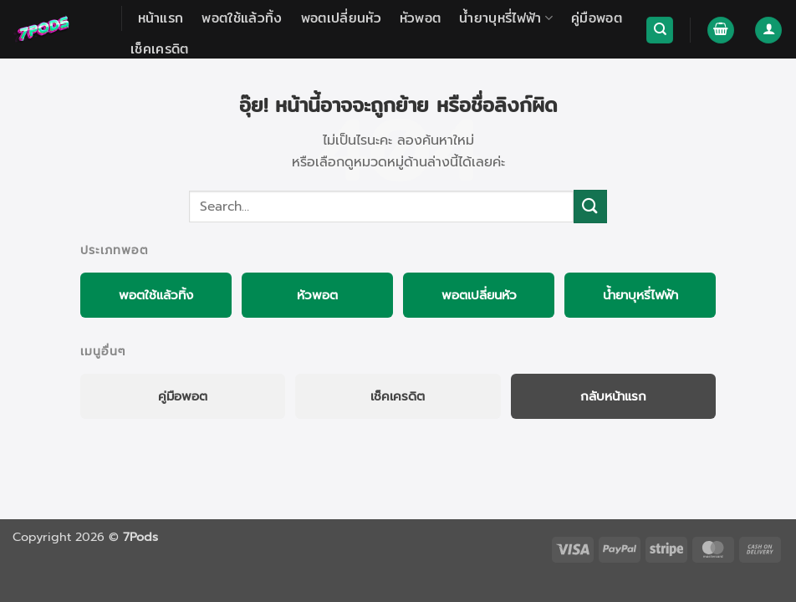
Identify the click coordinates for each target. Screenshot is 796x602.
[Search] (659, 30)
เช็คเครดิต (159, 48)
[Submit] (590, 206)
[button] (720, 30)
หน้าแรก (161, 18)
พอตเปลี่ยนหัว (341, 18)
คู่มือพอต (596, 18)
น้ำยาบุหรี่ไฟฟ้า (506, 18)
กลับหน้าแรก (613, 396)
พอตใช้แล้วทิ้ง (242, 18)
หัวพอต (420, 18)
